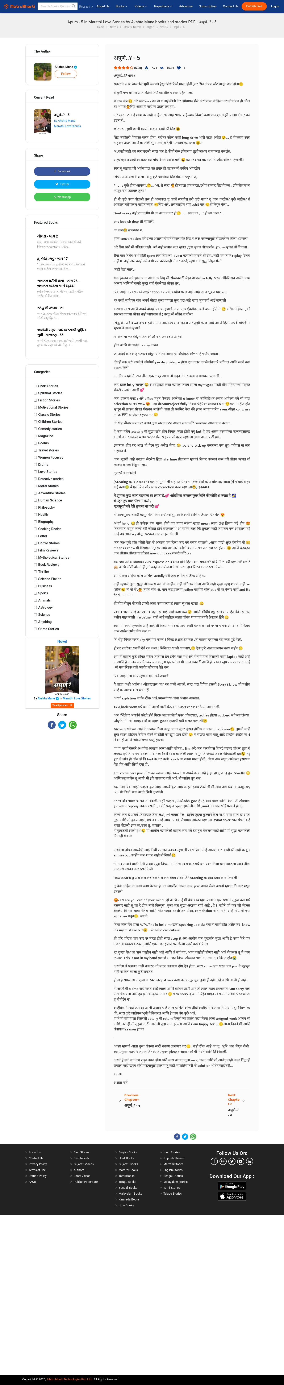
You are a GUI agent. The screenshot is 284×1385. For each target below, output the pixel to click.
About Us (103, 6)
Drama (43, 465)
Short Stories (48, 386)
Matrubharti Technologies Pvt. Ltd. (69, 1379)
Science (44, 615)
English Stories (173, 1170)
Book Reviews (48, 565)
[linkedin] (249, 1161)
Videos (141, 6)
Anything (45, 622)
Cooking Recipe (50, 529)
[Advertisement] (62, 762)
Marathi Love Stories (67, 126)
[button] (74, 6)
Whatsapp (62, 197)
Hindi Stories (171, 1152)
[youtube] (240, 1161)
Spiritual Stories (50, 393)
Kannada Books (129, 1199)
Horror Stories (49, 543)
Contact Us (230, 6)
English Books (128, 1152)
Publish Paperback (86, 1181)
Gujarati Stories (173, 1158)
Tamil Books (126, 1176)
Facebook (62, 171)
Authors (79, 1170)
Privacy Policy (38, 1164)
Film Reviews (48, 550)
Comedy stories (50, 429)
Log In (275, 6)
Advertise (186, 6)
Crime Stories (48, 629)
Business (45, 586)
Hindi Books (126, 1158)
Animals (44, 600)
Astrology (45, 607)
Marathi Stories (173, 1164)
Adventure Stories (52, 493)
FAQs (32, 1181)
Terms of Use (37, 1170)
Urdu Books (126, 1205)
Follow (66, 74)
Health (43, 515)
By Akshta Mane (64, 120)
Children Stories (50, 422)
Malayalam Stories (175, 1181)
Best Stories (81, 1152)
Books (122, 6)
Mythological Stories (53, 557)
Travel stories (48, 450)
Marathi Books (128, 1170)
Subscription (208, 6)
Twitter (62, 184)
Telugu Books (127, 1181)
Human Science (50, 500)
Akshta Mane (66, 67)
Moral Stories (48, 486)
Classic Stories (49, 415)
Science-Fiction (49, 579)
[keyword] (58, 6)
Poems (43, 443)
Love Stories (47, 472)
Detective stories (50, 479)
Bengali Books (128, 1187)
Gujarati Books (128, 1164)
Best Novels (81, 1158)
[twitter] (231, 1161)
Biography (46, 522)
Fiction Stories (49, 400)
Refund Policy (38, 1176)
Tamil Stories (171, 1187)
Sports (43, 593)
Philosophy (46, 507)
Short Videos (82, 1176)
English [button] (86, 7)
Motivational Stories (53, 407)
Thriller (43, 572)
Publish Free (254, 6)
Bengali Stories (173, 1176)
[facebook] (214, 1161)
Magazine (45, 436)
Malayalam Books (130, 1193)
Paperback (163, 6)
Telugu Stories (172, 1193)
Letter (42, 536)
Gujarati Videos (84, 1164)
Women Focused (50, 457)
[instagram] (223, 1161)
